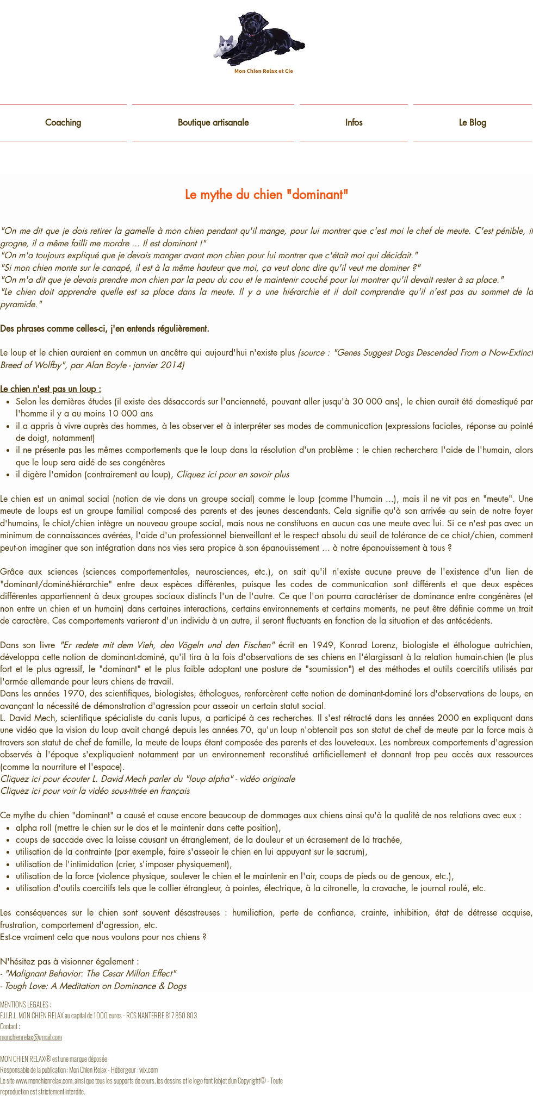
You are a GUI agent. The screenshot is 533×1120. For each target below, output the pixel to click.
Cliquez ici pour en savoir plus (232, 474)
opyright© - (255, 1080)
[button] (354, 122)
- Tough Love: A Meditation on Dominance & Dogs (93, 986)
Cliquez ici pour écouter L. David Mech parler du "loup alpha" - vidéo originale (147, 779)
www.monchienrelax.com (44, 1080)
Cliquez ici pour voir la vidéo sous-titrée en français (94, 791)
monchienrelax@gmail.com (31, 1036)
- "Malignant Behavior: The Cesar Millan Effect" (88, 973)
